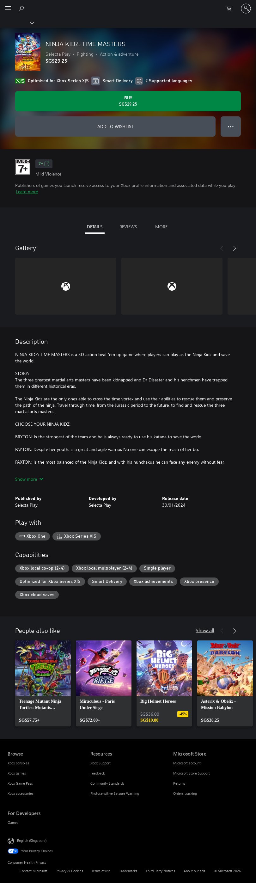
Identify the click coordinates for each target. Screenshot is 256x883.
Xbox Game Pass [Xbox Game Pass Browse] (20, 783)
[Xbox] (16, 22)
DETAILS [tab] (94, 227)
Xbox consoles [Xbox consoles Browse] (18, 763)
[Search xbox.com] (22, 8)
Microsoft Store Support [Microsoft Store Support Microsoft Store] (191, 773)
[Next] (234, 248)
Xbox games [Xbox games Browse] (17, 773)
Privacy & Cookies (69, 871)
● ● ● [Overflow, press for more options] (231, 126)
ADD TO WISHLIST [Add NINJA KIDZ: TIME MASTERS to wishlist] (115, 126)
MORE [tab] (161, 227)
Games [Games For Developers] (13, 822)
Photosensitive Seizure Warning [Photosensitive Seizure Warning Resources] (114, 793)
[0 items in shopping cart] (230, 8)
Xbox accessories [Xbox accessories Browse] (21, 793)
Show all (205, 630)
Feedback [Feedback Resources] (97, 773)
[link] (43, 683)
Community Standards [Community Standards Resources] (107, 783)
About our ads (194, 871)
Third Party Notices (160, 871)
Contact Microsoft (33, 871)
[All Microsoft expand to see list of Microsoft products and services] (7, 8)
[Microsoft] (127, 5)
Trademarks (128, 871)
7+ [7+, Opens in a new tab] (44, 163)
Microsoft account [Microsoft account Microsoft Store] (187, 763)
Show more (29, 479)
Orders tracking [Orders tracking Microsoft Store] (185, 793)
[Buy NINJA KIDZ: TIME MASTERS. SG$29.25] (128, 101)
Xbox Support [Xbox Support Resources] (100, 763)
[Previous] (222, 248)
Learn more (27, 191)
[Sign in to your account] (245, 8)
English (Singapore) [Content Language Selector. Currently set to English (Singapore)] (31, 840)
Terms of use (101, 871)
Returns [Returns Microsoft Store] (179, 783)
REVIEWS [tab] (128, 227)
